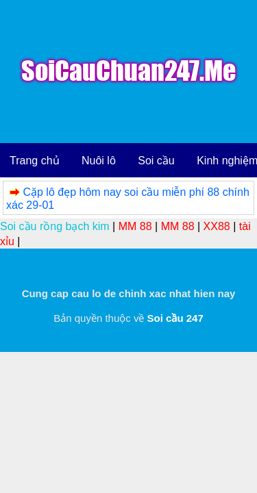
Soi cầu (156, 160)
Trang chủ (35, 160)
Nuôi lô (99, 160)
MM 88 (135, 226)
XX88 (217, 226)
